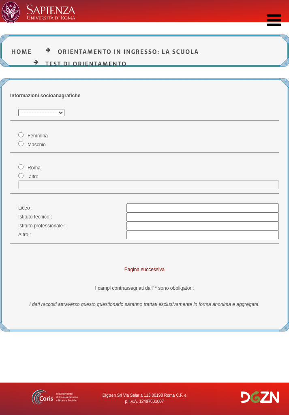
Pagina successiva (144, 269)
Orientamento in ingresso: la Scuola (128, 51)
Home (21, 51)
